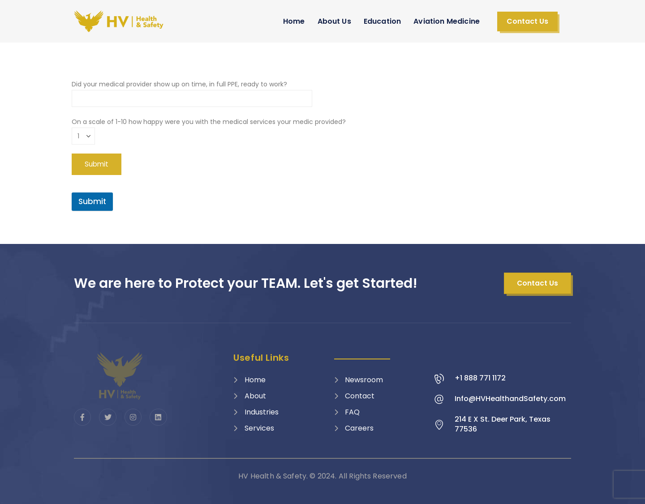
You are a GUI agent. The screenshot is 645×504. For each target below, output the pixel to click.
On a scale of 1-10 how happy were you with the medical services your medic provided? (209, 128)
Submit (92, 201)
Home (294, 21)
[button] (527, 21)
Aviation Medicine (446, 21)
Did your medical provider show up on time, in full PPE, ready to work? (192, 91)
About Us (334, 21)
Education (382, 21)
